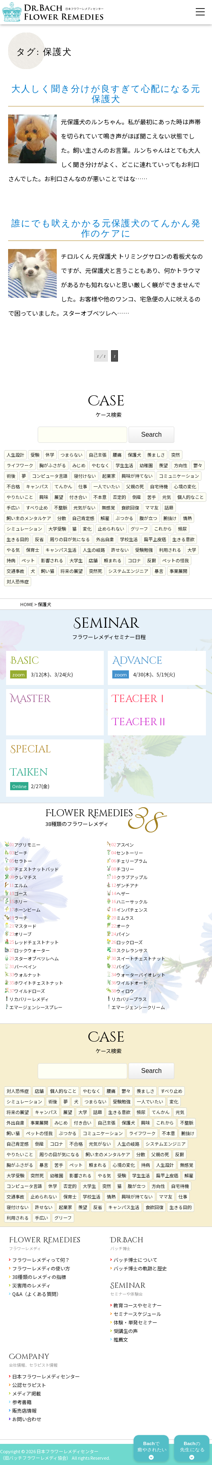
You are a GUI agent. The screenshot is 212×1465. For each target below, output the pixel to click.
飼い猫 (47, 571)
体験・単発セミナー (135, 1322)
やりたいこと (19, 497)
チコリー (125, 869)
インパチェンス (132, 909)
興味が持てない (137, 475)
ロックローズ (129, 942)
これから (163, 528)
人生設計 (15, 454)
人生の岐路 (94, 549)
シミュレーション (24, 528)
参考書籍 (22, 1401)
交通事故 (15, 571)
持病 (10, 560)
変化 (87, 528)
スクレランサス (132, 950)
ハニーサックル (132, 901)
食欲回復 (130, 507)
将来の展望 (71, 571)
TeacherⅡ (139, 722)
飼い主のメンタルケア (28, 518)
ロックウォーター (32, 950)
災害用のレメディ (31, 1285)
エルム (21, 885)
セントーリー (129, 853)
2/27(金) (40, 785)
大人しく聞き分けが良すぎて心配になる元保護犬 (106, 94)
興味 (43, 497)
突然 (175, 454)
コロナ (134, 560)
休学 (49, 454)
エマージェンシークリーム (138, 1007)
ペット (28, 560)
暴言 (158, 571)
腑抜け (170, 518)
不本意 (100, 497)
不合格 (13, 486)
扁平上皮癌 (155, 539)
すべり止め (37, 507)
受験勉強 (144, 549)
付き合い (78, 497)
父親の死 (135, 486)
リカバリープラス (129, 999)
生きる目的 (17, 539)
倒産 (136, 497)
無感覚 (108, 507)
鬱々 (197, 465)
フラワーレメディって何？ (41, 1259)
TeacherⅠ (139, 699)
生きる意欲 (183, 539)
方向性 (180, 465)
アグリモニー (27, 844)
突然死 (95, 571)
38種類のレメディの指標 (39, 1276)
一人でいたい (106, 486)
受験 (34, 454)
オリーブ (23, 934)
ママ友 (151, 507)
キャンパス (37, 486)
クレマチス (25, 877)
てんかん (63, 486)
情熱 (187, 518)
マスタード (25, 926)
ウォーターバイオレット (140, 974)
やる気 (13, 549)
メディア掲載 (26, 1393)
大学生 (76, 560)
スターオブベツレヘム (36, 958)
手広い (13, 507)
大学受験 (57, 528)
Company (29, 1357)
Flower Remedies (44, 1240)
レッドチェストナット (36, 942)
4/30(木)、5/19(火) (154, 674)
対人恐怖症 (17, 581)
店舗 (93, 560)
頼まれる (113, 560)
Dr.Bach (126, 1240)
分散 (61, 518)
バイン (123, 966)
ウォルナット (27, 974)
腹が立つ (148, 518)
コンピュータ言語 (50, 475)
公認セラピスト (29, 1384)
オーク (123, 926)
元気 (166, 497)
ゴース (20, 893)
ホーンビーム (27, 909)
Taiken (29, 772)
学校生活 (129, 539)
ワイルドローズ (29, 991)
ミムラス (125, 918)
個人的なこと (190, 497)
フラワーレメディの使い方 (41, 1268)
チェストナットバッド (36, 869)
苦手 (151, 497)
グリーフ (139, 528)
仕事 (82, 486)
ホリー (21, 901)
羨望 (163, 465)
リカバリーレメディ (29, 999)
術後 (10, 475)
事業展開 (178, 571)
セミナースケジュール (137, 1313)
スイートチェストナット (140, 958)
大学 (191, 549)
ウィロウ (125, 991)
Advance (137, 660)
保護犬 (134, 454)
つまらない (71, 454)
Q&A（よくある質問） (36, 1293)
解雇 (105, 518)
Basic (24, 660)
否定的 (119, 497)
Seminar (128, 1286)
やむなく (100, 465)
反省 (39, 539)
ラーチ (21, 918)
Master (30, 699)
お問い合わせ (26, 1418)
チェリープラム (131, 861)
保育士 (32, 549)
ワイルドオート (132, 983)
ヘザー (123, 893)
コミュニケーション (179, 475)
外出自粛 (105, 539)
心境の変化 (185, 486)
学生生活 (124, 465)
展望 (58, 497)
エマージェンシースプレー (35, 1007)
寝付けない (85, 475)
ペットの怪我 (175, 560)
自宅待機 (159, 486)
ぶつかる (124, 518)
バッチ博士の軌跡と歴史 (140, 1268)
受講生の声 (125, 1330)
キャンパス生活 (61, 549)
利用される (170, 549)
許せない (120, 549)
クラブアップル (132, 877)
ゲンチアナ (127, 885)
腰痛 (117, 454)
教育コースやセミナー (137, 1305)
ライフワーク (19, 465)
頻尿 (182, 528)
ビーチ (21, 853)
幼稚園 (146, 465)
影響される (52, 560)
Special (30, 749)
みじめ (79, 465)
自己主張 (98, 454)
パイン (123, 934)
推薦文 (120, 1339)
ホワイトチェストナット (38, 983)
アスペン (125, 844)
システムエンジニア (128, 571)
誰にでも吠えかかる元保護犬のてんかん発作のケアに (106, 228)
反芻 (151, 560)
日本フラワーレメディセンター (46, 1376)
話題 (169, 507)
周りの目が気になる (70, 539)
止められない (111, 528)
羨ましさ (156, 454)
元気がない (84, 507)
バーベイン (25, 966)
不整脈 (60, 507)
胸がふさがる (52, 465)
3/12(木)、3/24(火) (52, 674)
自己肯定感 (83, 518)
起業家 (109, 475)
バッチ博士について (135, 1259)
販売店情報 (24, 1410)
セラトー (23, 861)
